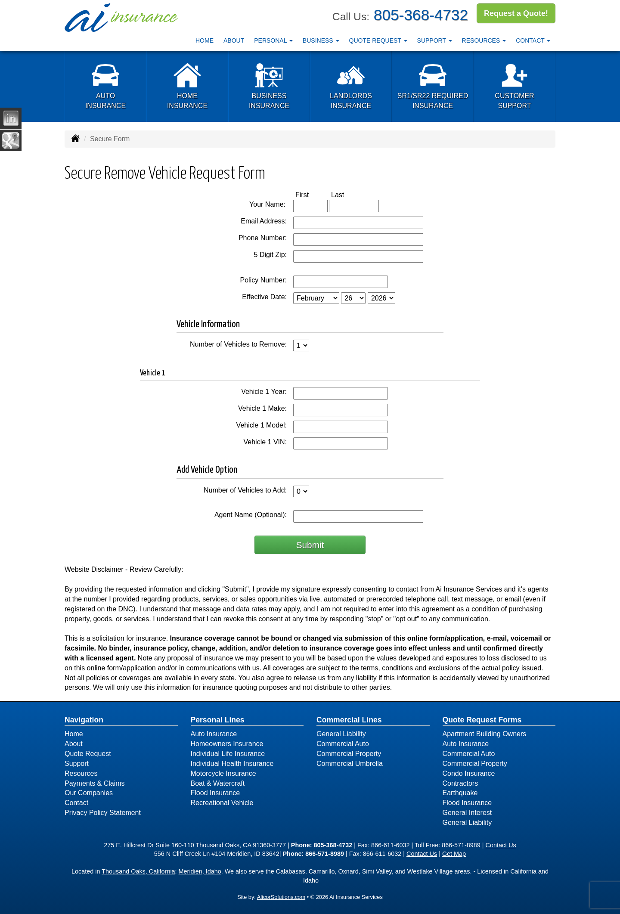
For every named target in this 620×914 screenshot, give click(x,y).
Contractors (460, 783)
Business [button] (321, 40)
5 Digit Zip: (270, 254)
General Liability (341, 733)
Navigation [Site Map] (84, 720)
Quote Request (88, 753)
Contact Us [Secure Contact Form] (501, 845)
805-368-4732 (421, 14)
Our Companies (89, 792)
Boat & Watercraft (218, 783)
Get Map (454, 853)
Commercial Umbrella (349, 763)
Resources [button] (484, 40)
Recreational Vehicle (222, 802)
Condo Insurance (469, 773)
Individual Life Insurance (228, 753)
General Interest (467, 812)
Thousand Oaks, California (138, 871)
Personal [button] (273, 40)
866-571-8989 (461, 845)
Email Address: (264, 221)
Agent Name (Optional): (250, 514)
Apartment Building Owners (485, 733)
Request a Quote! (516, 14)
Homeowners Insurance (227, 743)
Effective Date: (264, 297)
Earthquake (460, 792)
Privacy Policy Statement (103, 812)
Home (204, 40)
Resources (81, 773)
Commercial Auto (342, 743)
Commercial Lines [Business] (349, 720)
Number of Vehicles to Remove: (238, 344)
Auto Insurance (214, 733)
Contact (76, 802)
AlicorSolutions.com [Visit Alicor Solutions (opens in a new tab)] (281, 897)
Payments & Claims (95, 783)
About (233, 40)
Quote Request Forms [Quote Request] (482, 720)
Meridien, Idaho (200, 871)
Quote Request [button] (378, 40)
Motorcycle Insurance (223, 773)
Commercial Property (348, 753)
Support (77, 763)
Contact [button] (533, 40)
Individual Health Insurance (232, 763)
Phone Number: (263, 238)
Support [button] (434, 40)
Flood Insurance (215, 792)
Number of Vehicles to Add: (245, 490)
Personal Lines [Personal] (218, 720)
